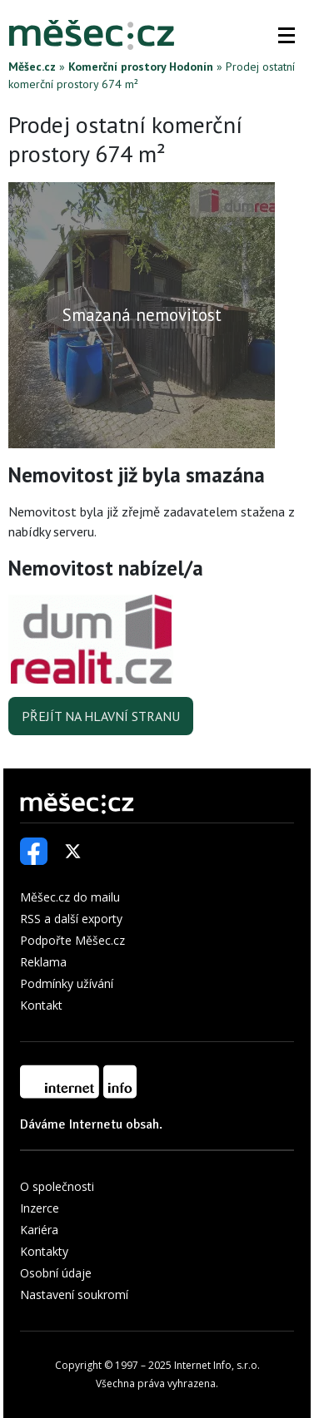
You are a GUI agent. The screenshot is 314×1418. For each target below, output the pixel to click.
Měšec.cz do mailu (70, 897)
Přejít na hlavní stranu (101, 716)
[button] (287, 35)
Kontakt (41, 1005)
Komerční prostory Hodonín (140, 66)
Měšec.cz (32, 66)
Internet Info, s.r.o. (217, 1365)
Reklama (43, 962)
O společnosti (57, 1186)
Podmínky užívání (66, 983)
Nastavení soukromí (74, 1294)
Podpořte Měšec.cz (72, 940)
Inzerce (39, 1208)
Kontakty (44, 1251)
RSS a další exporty (71, 918)
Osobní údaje (56, 1273)
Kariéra (39, 1230)
